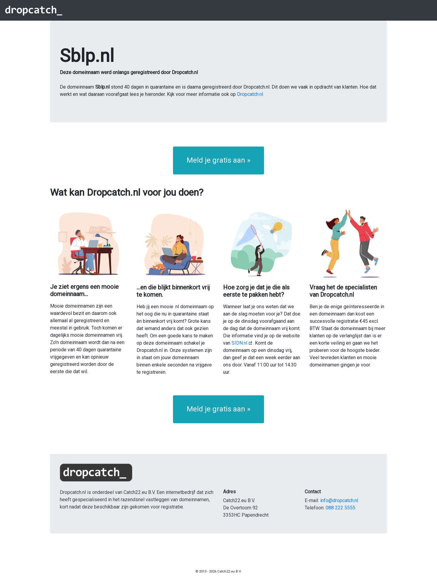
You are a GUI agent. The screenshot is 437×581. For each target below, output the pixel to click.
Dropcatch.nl (250, 94)
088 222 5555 (340, 508)
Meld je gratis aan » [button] (218, 160)
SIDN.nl (239, 343)
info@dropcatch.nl (339, 500)
